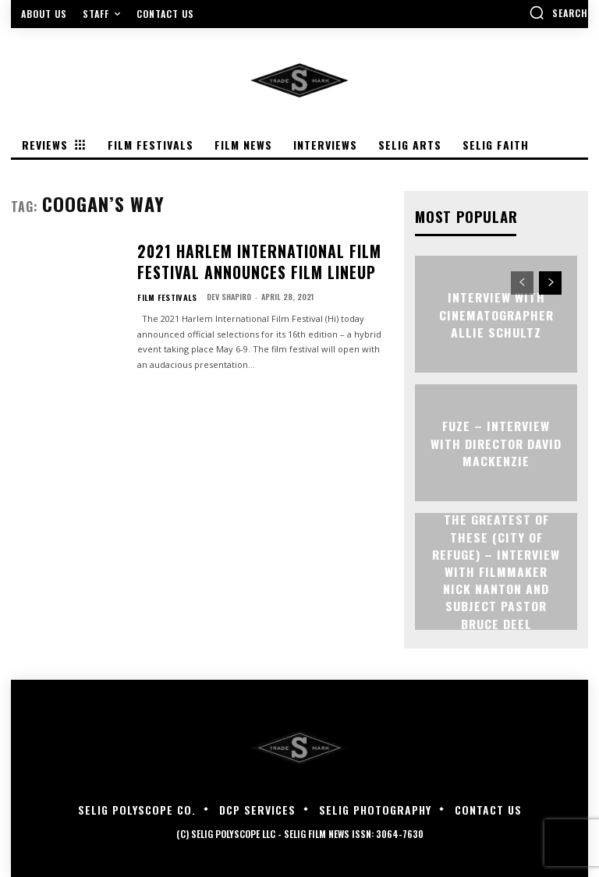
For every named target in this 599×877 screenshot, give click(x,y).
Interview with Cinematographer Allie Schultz (496, 313)
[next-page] (550, 282)
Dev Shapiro (222, 284)
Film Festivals (163, 284)
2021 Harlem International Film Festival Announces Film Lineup (259, 256)
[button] (558, 12)
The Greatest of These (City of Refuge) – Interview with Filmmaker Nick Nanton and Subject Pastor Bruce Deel (496, 571)
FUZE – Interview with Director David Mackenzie (496, 442)
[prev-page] (522, 282)
